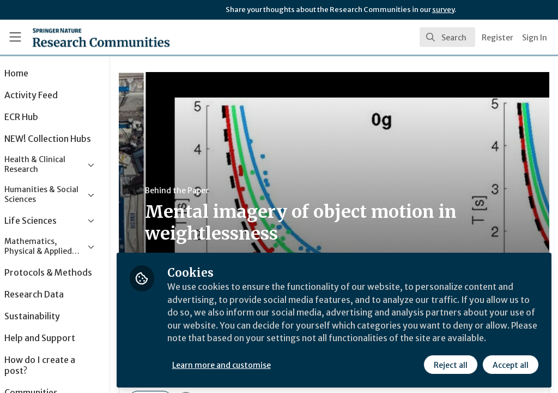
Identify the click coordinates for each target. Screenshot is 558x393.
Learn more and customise (251, 364)
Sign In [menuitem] (534, 38)
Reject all (450, 364)
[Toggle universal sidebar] (15, 37)
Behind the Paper (206, 190)
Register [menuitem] (497, 38)
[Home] (82, 37)
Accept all (510, 364)
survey (443, 9)
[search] (447, 37)
